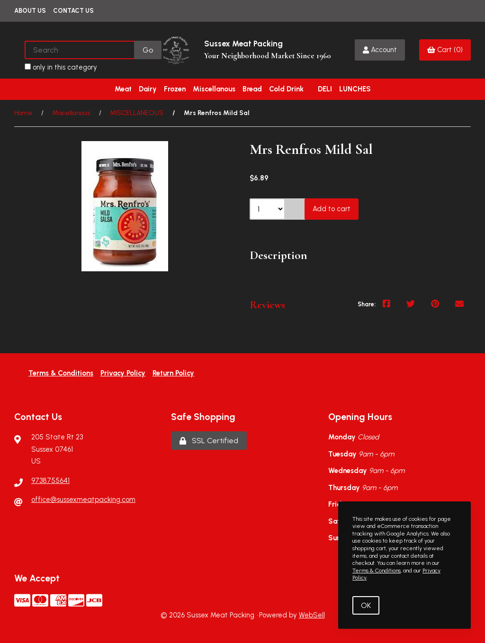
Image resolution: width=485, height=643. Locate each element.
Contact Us (73, 10)
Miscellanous (214, 89)
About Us (30, 10)
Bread (252, 89)
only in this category (61, 67)
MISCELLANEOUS (136, 113)
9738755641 (50, 480)
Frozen (175, 89)
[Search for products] (80, 50)
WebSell (312, 615)
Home (23, 113)
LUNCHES (355, 89)
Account (380, 49)
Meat (123, 89)
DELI (325, 89)
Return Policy (173, 373)
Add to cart (331, 209)
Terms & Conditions (60, 373)
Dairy (148, 89)
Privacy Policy (122, 373)
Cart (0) (445, 49)
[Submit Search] (148, 50)
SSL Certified (209, 440)
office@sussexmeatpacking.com (83, 499)
